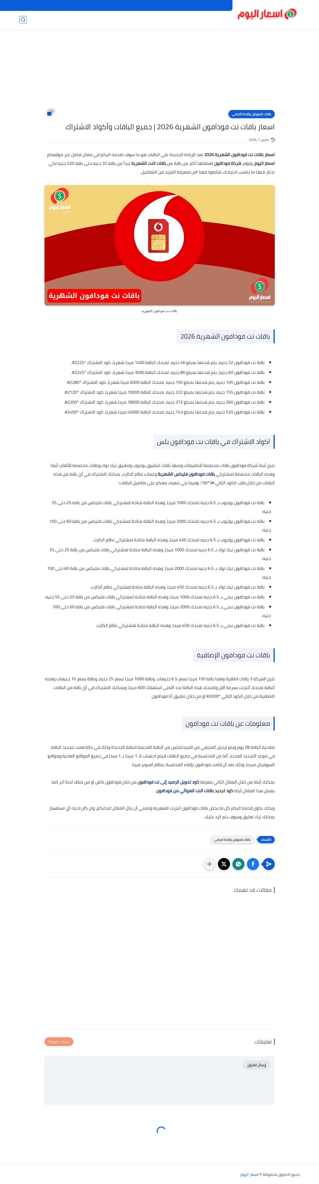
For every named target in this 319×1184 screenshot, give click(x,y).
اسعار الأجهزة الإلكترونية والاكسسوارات (105, 19)
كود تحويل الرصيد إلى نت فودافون (168, 782)
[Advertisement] (160, 72)
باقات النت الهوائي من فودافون (185, 791)
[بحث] (23, 19)
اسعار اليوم (249, 1174)
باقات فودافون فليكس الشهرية (186, 474)
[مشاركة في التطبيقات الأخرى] (209, 864)
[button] (253, 864)
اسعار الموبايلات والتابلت (207, 19)
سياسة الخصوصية (214, 5)
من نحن (190, 5)
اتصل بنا (173, 5)
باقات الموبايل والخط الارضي (251, 114)
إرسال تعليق (256, 1064)
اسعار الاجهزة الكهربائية (162, 19)
